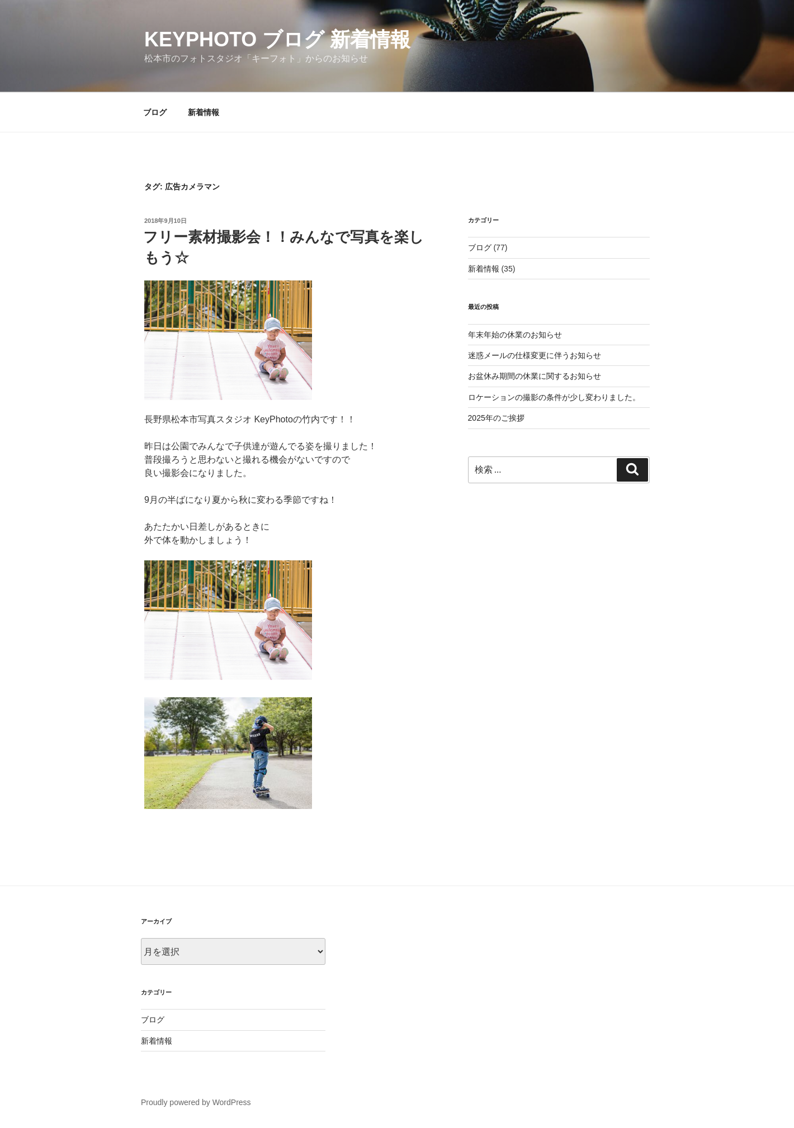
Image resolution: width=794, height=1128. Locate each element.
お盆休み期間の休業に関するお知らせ (534, 376)
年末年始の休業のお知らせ (515, 334)
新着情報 (203, 112)
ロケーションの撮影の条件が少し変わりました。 (554, 397)
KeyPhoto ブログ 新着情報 (277, 39)
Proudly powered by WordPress (196, 1102)
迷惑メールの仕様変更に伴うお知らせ (534, 355)
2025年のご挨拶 (496, 417)
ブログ (155, 112)
